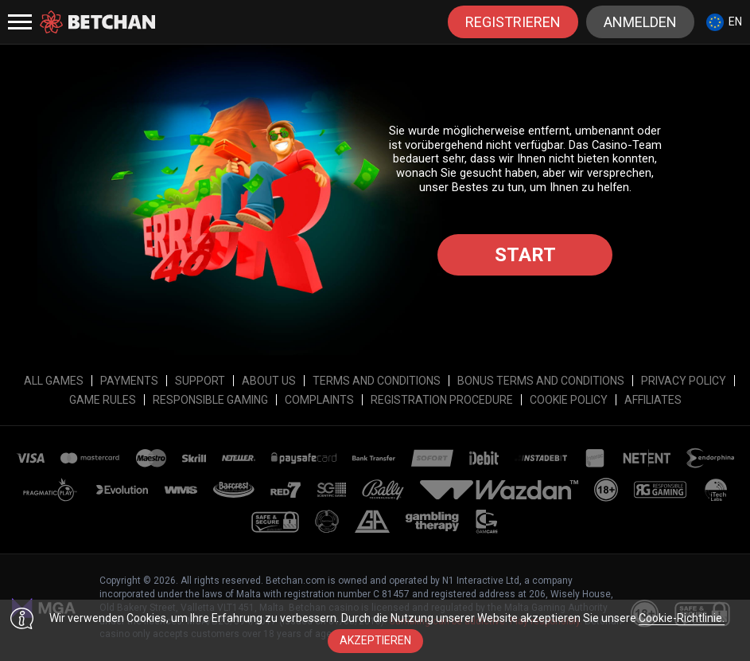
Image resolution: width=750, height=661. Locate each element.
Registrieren (513, 22)
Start (525, 255)
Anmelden (640, 22)
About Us (269, 380)
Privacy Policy (683, 380)
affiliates (653, 399)
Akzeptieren (375, 640)
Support (200, 380)
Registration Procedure (442, 399)
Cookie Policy (569, 399)
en (724, 22)
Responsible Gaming (210, 399)
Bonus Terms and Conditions (540, 380)
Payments (129, 380)
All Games (54, 380)
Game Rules (102, 399)
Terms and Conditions (377, 380)
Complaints (319, 399)
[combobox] (724, 22)
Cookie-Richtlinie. (682, 618)
